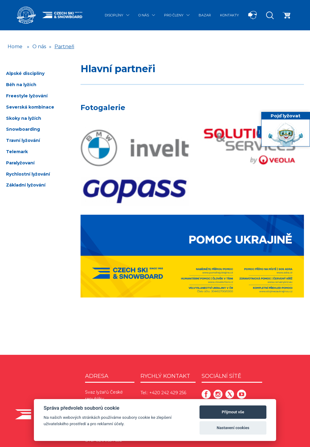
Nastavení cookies (233, 427)
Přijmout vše (233, 412)
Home (15, 46)
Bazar (205, 15)
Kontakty (229, 15)
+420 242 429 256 (167, 392)
